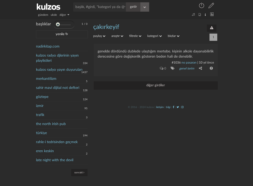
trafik (40, 115)
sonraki (79, 172)
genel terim (186, 68)
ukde (54, 14)
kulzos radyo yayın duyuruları (59, 70)
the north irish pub (51, 124)
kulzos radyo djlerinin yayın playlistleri (57, 58)
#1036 (176, 62)
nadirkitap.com (48, 46)
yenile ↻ (62, 34)
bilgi (168, 107)
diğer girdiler (155, 85)
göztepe (42, 97)
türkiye (41, 133)
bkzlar (173, 35)
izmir (40, 106)
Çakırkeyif (106, 27)
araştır (117, 35)
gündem (43, 14)
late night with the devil (54, 160)
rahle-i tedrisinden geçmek (57, 142)
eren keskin (45, 151)
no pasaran (189, 62)
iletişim (160, 107)
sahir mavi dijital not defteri (57, 88)
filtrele (135, 35)
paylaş (99, 35)
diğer (64, 14)
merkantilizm (46, 79)
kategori (154, 35)
